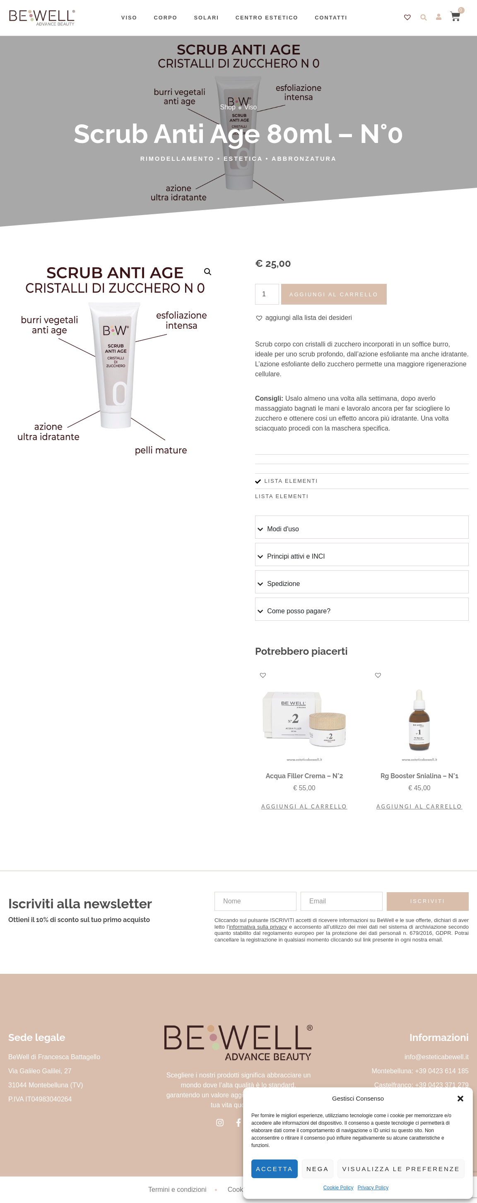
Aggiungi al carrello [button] (304, 806)
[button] (460, 1098)
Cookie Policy (338, 1188)
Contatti (331, 18)
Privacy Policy (373, 1188)
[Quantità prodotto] (267, 294)
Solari (206, 18)
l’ (256, 927)
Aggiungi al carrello (333, 294)
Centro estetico (267, 18)
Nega (317, 1168)
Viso (129, 18)
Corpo (165, 18)
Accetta (274, 1168)
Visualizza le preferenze (401, 1168)
